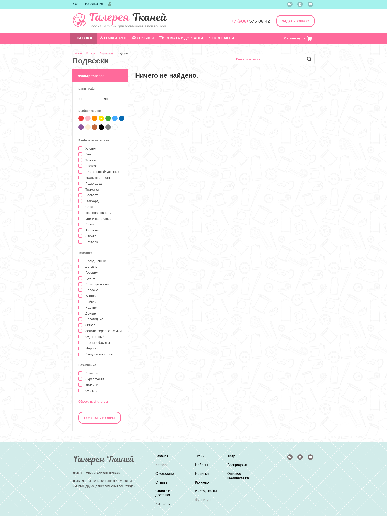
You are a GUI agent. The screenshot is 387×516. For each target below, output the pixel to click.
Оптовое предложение (238, 475)
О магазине (113, 38)
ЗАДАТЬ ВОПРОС (295, 21)
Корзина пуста (298, 38)
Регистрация (94, 4)
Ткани (199, 456)
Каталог (82, 38)
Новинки (202, 473)
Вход (75, 4)
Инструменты (206, 491)
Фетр (231, 456)
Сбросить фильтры (93, 401)
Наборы (201, 464)
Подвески (122, 53)
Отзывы (143, 38)
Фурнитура (106, 53)
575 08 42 (250, 21)
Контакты (221, 38)
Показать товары (99, 418)
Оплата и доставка (181, 38)
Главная (77, 53)
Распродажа (237, 464)
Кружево (202, 482)
